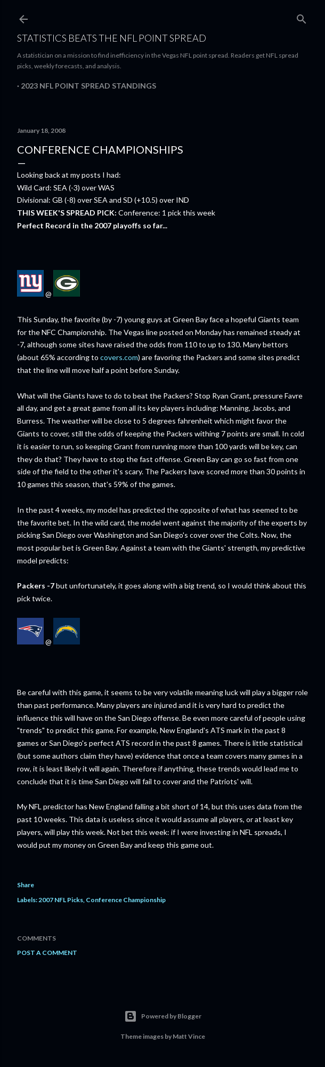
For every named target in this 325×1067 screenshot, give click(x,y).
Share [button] (25, 885)
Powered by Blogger (162, 1016)
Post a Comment (47, 953)
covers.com (119, 357)
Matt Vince (189, 1036)
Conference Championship (126, 900)
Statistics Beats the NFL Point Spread (111, 38)
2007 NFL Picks (60, 900)
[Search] (301, 16)
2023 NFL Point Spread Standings (88, 85)
